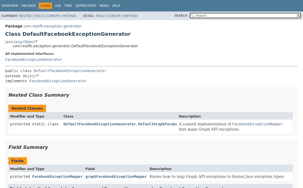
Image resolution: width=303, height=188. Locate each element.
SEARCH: (181, 15)
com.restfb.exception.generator (52, 26)
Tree (68, 6)
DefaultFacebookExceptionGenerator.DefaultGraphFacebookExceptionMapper (139, 124)
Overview (10, 6)
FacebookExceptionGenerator (33, 59)
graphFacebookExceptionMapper (116, 176)
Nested (25, 16)
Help (116, 6)
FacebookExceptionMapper (57, 176)
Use (58, 6)
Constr (53, 16)
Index (104, 6)
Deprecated (85, 6)
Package (28, 6)
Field (38, 16)
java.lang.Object (20, 42)
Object (29, 76)
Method (69, 16)
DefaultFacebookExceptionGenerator (70, 71)
